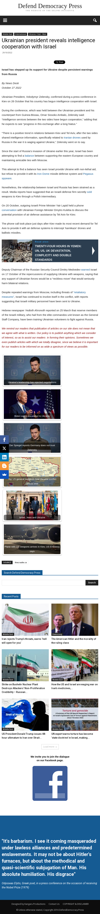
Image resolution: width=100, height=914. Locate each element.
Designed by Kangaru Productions (28, 904)
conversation (9, 210)
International (20, 34)
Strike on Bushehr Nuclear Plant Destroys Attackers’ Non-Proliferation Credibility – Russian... (23, 688)
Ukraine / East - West (37, 34)
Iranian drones (72, 137)
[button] (95, 20)
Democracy (57, 634)
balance (29, 155)
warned (85, 269)
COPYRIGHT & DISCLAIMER (76, 904)
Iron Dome (43, 173)
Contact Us (54, 904)
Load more (50, 746)
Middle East (7, 34)
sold (89, 191)
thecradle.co (21, 562)
